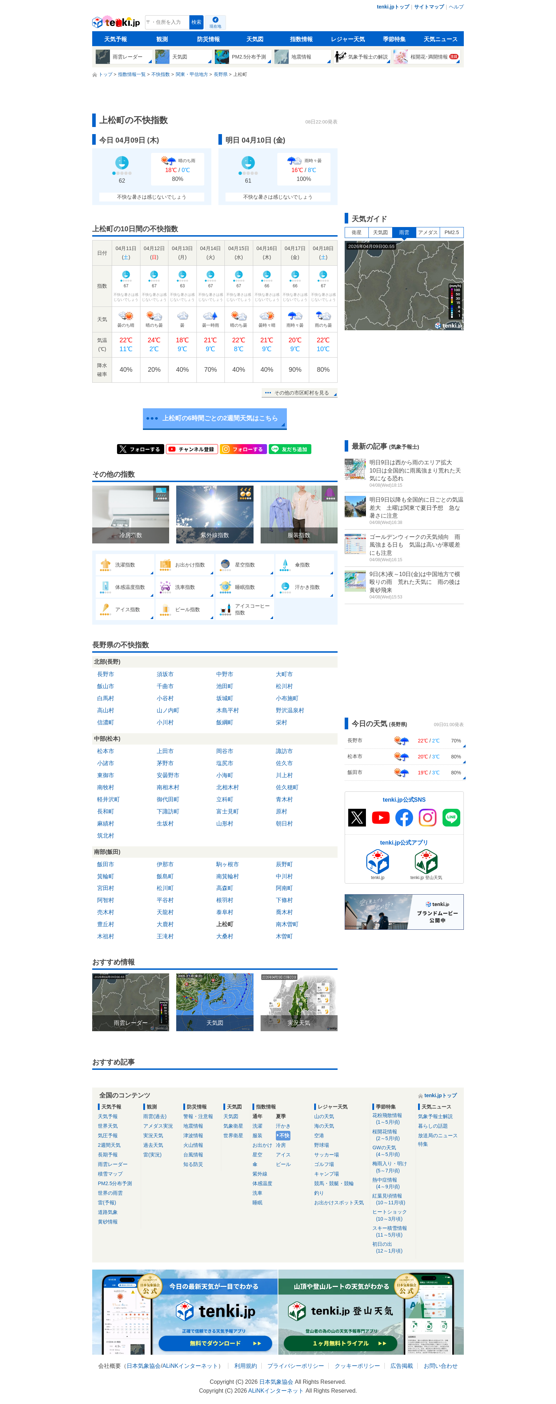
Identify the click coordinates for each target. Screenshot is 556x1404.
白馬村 (105, 698)
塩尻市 (224, 763)
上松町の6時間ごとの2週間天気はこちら (220, 418)
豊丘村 (105, 924)
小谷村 (165, 698)
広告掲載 (401, 1366)
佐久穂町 (287, 787)
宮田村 (105, 888)
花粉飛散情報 (392, 1119)
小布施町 (287, 698)
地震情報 (193, 1126)
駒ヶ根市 (227, 864)
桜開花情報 (392, 1135)
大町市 (284, 674)
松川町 (165, 888)
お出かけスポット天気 (339, 1202)
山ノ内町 (168, 710)
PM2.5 (452, 232)
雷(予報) (107, 1202)
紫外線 (259, 1174)
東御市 (105, 775)
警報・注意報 (198, 1116)
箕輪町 (105, 876)
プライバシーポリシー (295, 1366)
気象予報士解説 (435, 1116)
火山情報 (193, 1145)
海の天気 (324, 1126)
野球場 (321, 1145)
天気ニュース (441, 39)
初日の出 (392, 1247)
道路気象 (108, 1212)
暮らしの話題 (433, 1126)
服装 (257, 1135)
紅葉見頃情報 (392, 1199)
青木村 (284, 799)
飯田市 (105, 864)
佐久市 (284, 763)
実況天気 (153, 1135)
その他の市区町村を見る (301, 393)
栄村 (281, 722)
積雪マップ (110, 1174)
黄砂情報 (108, 1222)
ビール (283, 1164)
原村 (281, 811)
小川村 (165, 722)
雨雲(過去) (154, 1116)
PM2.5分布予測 (115, 1183)
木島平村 (227, 710)
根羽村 (224, 900)
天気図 (254, 39)
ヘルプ (456, 7)
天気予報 (115, 39)
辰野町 (284, 864)
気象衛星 (233, 1126)
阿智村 (105, 900)
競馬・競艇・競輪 (334, 1183)
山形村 (224, 823)
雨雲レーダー (113, 1164)
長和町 (105, 811)
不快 (284, 1135)
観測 (162, 39)
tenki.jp (116, 24)
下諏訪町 (168, 811)
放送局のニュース (438, 1135)
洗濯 (257, 1126)
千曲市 (165, 686)
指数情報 (301, 39)
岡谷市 (224, 751)
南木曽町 (287, 924)
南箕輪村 (227, 876)
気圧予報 (108, 1135)
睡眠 (257, 1202)
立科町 (224, 799)
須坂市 (165, 674)
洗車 (257, 1193)
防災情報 (208, 39)
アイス (283, 1154)
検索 (196, 22)
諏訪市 (284, 751)
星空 (257, 1154)
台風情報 (193, 1154)
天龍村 (165, 912)
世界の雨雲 (110, 1193)
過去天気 (153, 1145)
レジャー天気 (348, 39)
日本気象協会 (144, 1366)
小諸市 (105, 763)
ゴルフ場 (324, 1164)
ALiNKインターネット (190, 1366)
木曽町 (284, 936)
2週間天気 (109, 1145)
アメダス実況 (158, 1126)
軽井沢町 (108, 799)
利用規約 (245, 1366)
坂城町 (224, 698)
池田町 (224, 686)
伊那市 (165, 864)
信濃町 (105, 722)
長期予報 (108, 1154)
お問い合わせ (441, 1366)
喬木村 (284, 912)
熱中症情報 (392, 1183)
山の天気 (324, 1116)
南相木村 (168, 787)
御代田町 (168, 799)
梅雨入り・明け (392, 1167)
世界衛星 (233, 1135)
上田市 (165, 751)
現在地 (215, 26)
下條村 (284, 900)
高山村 (105, 710)
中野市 (224, 674)
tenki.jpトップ (393, 7)
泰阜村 (224, 912)
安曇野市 (168, 775)
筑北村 (105, 836)
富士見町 (227, 811)
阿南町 (284, 888)
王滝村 (165, 936)
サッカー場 (326, 1154)
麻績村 (105, 823)
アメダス (428, 232)
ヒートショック (392, 1215)
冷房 (281, 1145)
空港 (319, 1135)
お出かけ (262, 1145)
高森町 (224, 888)
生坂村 (165, 823)
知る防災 (193, 1164)
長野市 (105, 674)
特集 (423, 1144)
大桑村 (224, 936)
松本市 (105, 751)
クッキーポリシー (357, 1366)
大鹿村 (165, 924)
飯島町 (165, 876)
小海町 (224, 775)
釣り (319, 1193)
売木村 (105, 912)
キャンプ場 (326, 1174)
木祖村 (105, 936)
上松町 (224, 924)
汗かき (283, 1126)
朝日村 (284, 823)
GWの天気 (392, 1151)
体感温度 (262, 1183)
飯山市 (105, 686)
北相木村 (227, 787)
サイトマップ (429, 7)
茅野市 (165, 763)
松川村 (284, 686)
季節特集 (394, 39)
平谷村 (165, 900)
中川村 (284, 876)
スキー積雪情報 (392, 1231)
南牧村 (105, 787)
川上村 (284, 775)
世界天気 (108, 1126)
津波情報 (193, 1135)
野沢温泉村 (290, 710)
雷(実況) (152, 1154)
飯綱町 (224, 722)
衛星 (357, 232)
